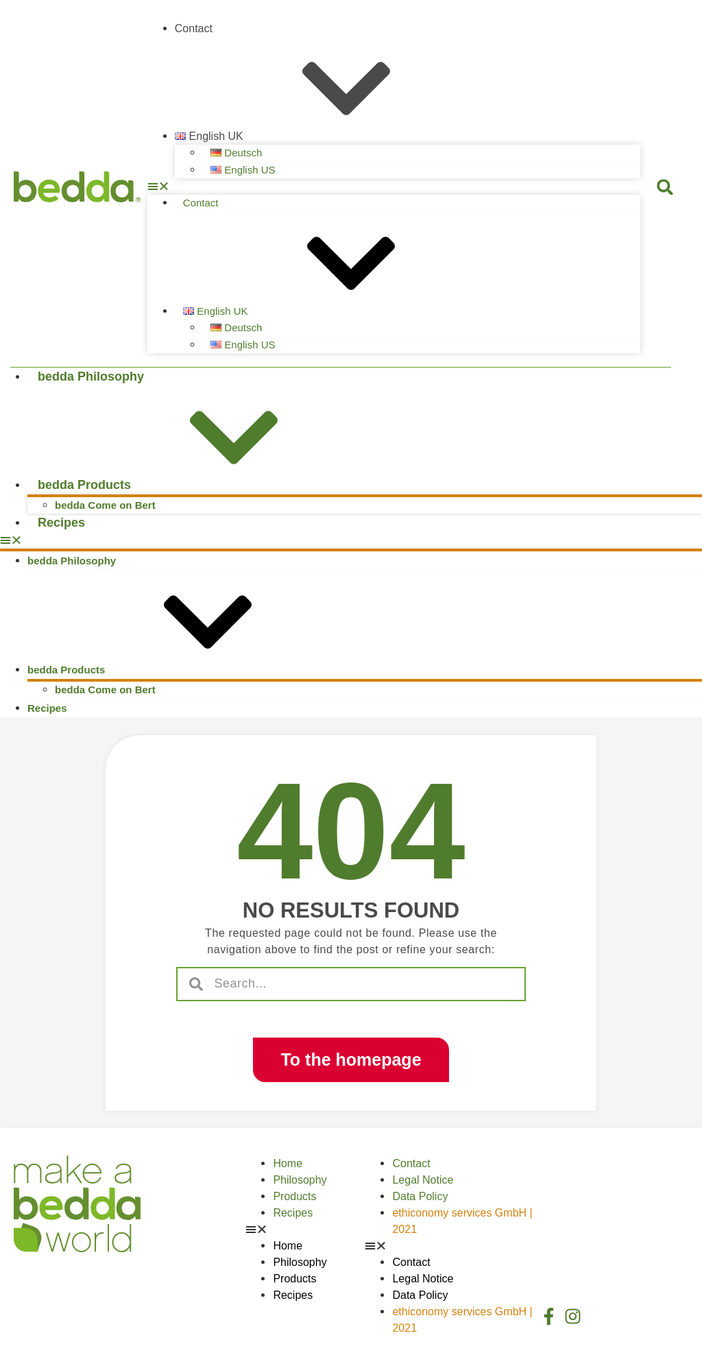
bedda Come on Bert (105, 505)
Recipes (61, 522)
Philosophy (299, 1180)
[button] (393, 186)
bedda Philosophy (91, 376)
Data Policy (420, 1196)
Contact (194, 28)
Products (294, 1196)
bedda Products (187, 485)
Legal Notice (422, 1180)
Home (287, 1163)
